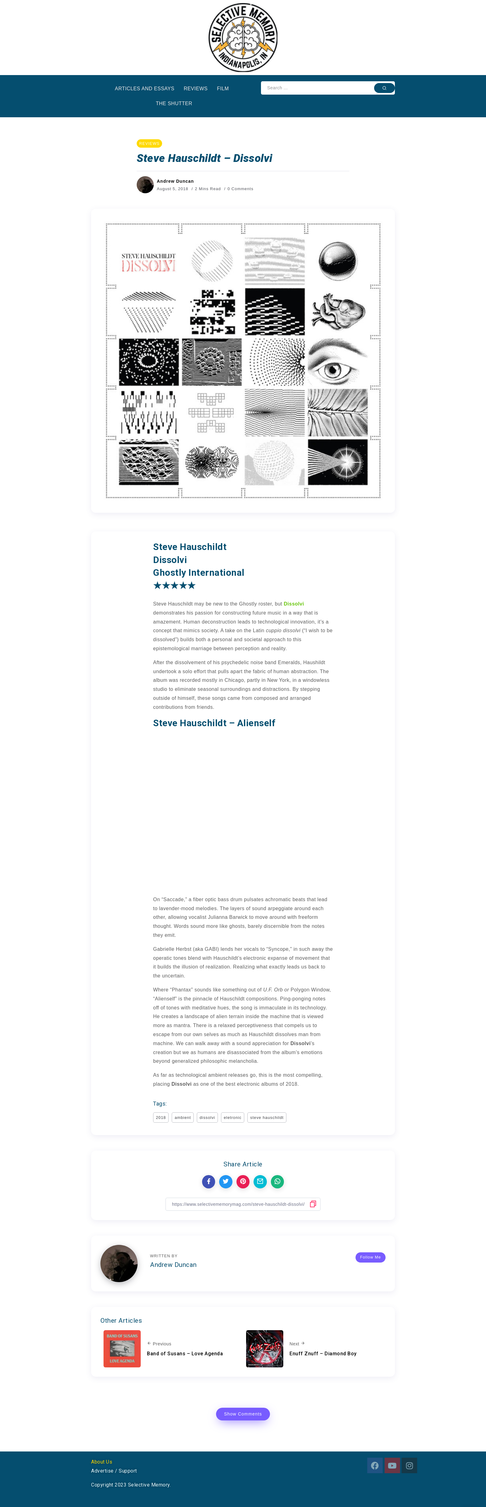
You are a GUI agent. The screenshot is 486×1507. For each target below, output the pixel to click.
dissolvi (207, 1117)
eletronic (232, 1117)
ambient (183, 1117)
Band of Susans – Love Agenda (185, 1354)
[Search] (328, 88)
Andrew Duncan (175, 181)
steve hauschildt (267, 1117)
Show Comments (243, 1413)
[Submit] (384, 88)
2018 (161, 1117)
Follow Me (370, 1257)
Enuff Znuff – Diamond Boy (323, 1354)
